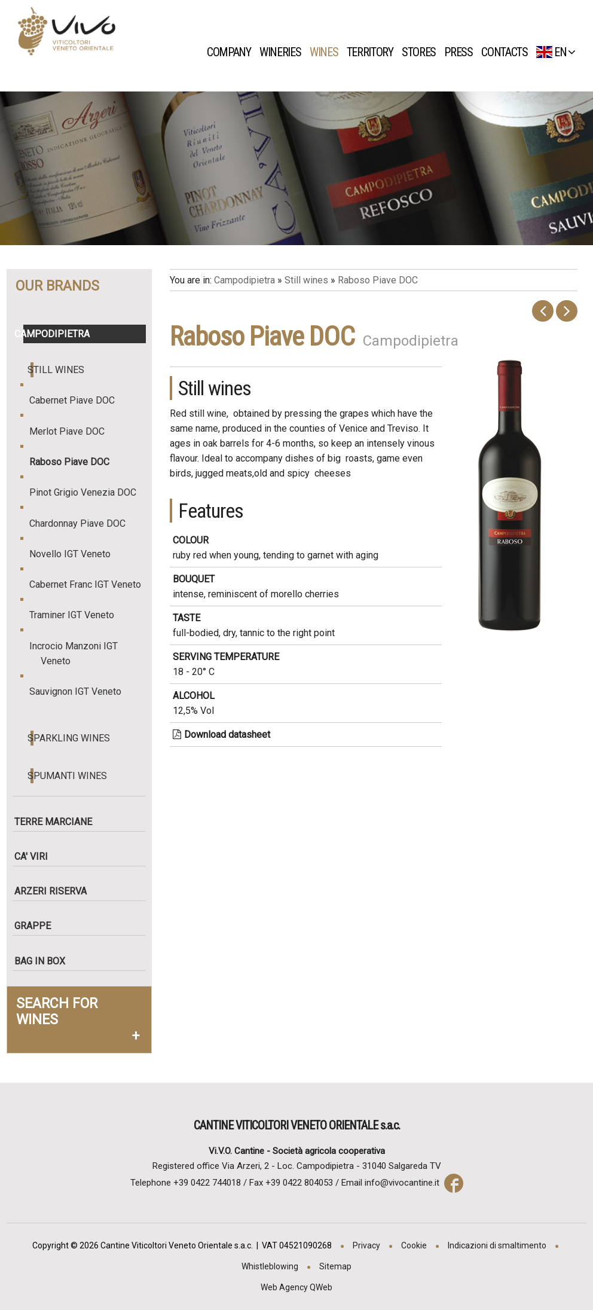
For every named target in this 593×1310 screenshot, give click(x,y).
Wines (327, 52)
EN (555, 52)
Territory (373, 52)
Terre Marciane (58, 821)
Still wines (57, 369)
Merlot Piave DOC (73, 431)
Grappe (37, 926)
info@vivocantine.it (402, 1182)
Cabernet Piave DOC (78, 400)
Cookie (414, 1245)
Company (231, 52)
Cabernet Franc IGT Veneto (91, 584)
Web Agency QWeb (296, 1287)
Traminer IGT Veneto (77, 615)
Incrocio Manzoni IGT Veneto (79, 653)
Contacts (507, 52)
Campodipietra (56, 334)
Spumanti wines (69, 775)
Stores (422, 52)
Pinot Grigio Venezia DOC (88, 492)
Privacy (366, 1245)
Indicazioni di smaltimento (497, 1245)
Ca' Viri (35, 856)
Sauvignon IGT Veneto (81, 691)
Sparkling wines (70, 738)
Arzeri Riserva (55, 891)
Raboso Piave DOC (75, 462)
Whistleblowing (270, 1266)
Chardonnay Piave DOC (83, 523)
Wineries (283, 52)
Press (462, 52)
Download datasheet (221, 734)
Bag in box (44, 961)
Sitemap (335, 1266)
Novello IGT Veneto (76, 554)
